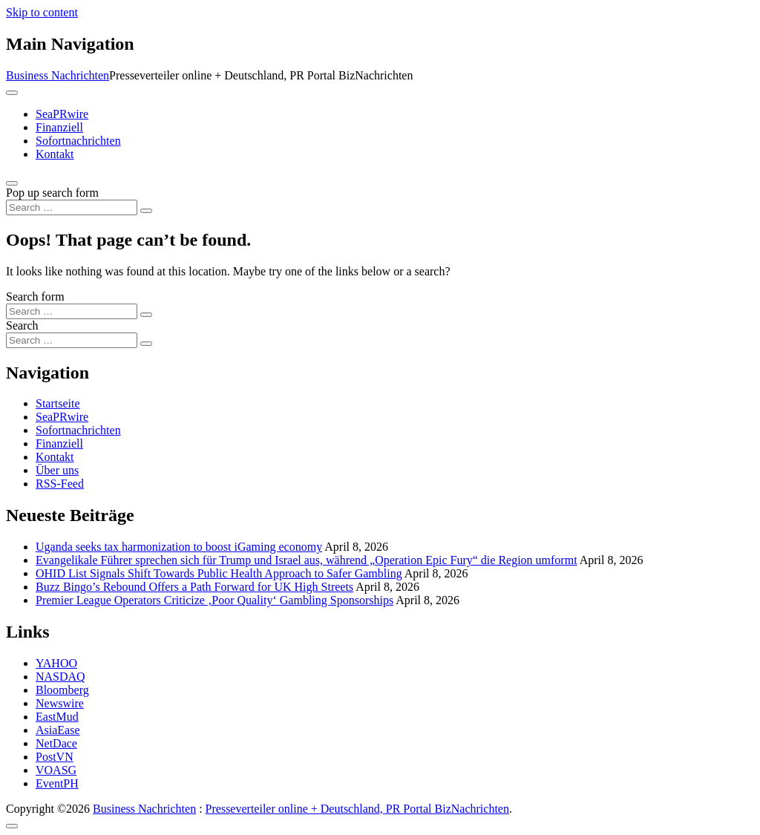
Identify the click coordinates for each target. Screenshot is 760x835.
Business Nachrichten (57, 75)
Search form (35, 296)
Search (22, 325)
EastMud (57, 716)
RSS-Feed (60, 483)
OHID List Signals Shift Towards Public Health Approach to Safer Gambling (219, 573)
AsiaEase (58, 730)
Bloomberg (62, 690)
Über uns (57, 470)
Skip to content (42, 12)
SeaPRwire (62, 114)
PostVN (54, 756)
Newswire (60, 703)
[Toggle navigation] (12, 93)
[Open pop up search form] (12, 183)
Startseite (58, 403)
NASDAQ (60, 676)
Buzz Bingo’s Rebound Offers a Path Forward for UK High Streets (194, 586)
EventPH (57, 783)
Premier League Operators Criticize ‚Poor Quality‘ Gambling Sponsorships (214, 600)
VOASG (56, 770)
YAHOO (56, 663)
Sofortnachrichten (78, 140)
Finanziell (59, 127)
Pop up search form (52, 192)
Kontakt (55, 154)
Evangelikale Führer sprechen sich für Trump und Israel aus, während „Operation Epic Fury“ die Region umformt (306, 560)
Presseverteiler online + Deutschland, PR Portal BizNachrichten (357, 808)
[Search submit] (146, 211)
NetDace (56, 743)
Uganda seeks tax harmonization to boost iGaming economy (179, 546)
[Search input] (71, 207)
